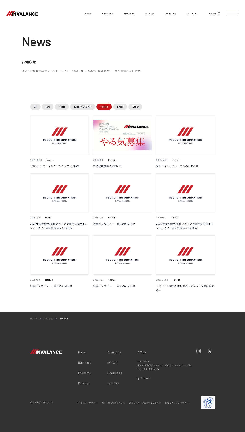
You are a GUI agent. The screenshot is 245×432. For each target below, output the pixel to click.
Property (129, 13)
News (88, 13)
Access (145, 378)
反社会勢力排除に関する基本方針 (145, 403)
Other (136, 106)
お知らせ (48, 318)
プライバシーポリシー (87, 403)
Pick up (149, 13)
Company (170, 13)
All (35, 106)
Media (62, 106)
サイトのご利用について (113, 403)
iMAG (112, 362)
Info (48, 106)
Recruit (214, 13)
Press (120, 106)
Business (107, 13)
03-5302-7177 (152, 369)
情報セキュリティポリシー (178, 403)
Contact (113, 383)
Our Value (192, 13)
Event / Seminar (82, 106)
